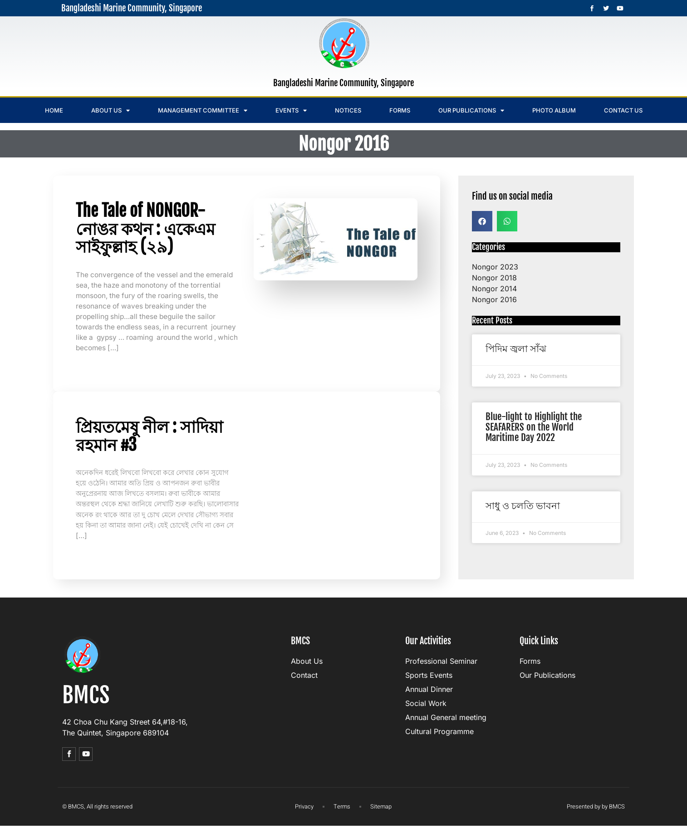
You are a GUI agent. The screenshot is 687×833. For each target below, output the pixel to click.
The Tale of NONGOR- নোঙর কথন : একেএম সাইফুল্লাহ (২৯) (145, 229)
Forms (399, 110)
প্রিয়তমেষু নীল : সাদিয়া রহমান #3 (149, 439)
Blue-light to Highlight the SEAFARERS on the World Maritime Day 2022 (534, 427)
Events (291, 110)
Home (54, 110)
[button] (482, 221)
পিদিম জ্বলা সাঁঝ (516, 348)
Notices (348, 110)
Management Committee (202, 110)
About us (110, 110)
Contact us (623, 110)
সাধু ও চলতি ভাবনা (523, 505)
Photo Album (554, 110)
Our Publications (471, 110)
